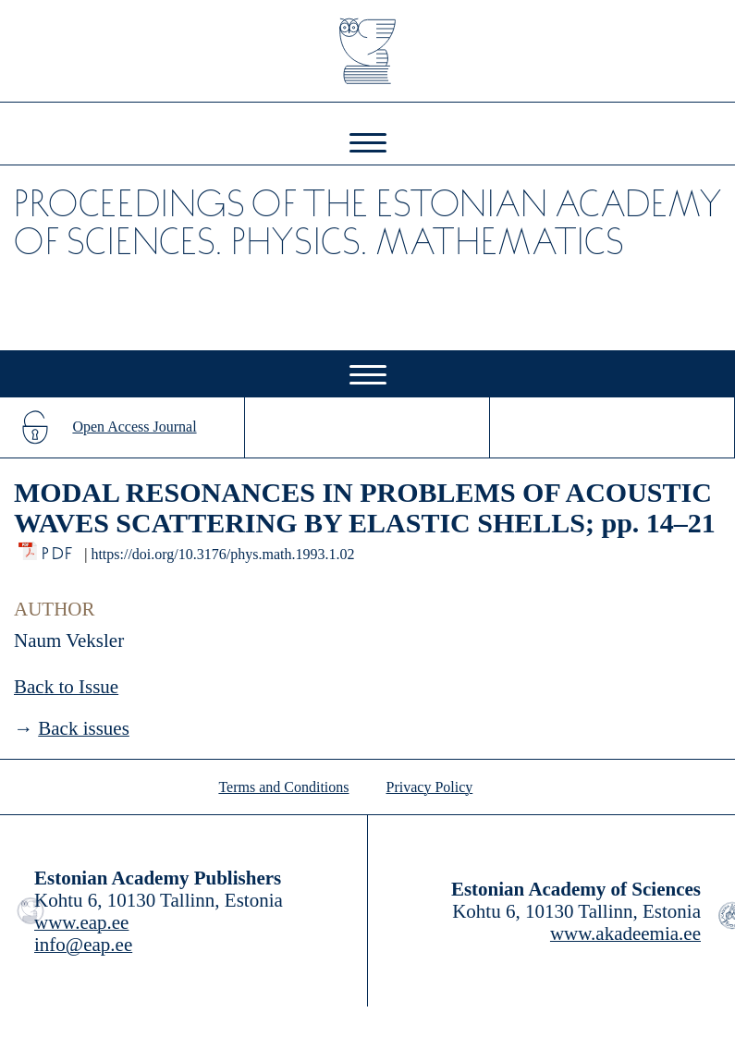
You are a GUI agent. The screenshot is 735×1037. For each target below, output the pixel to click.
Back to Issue (66, 687)
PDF (59, 548)
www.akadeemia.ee (625, 933)
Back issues (83, 728)
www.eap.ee (81, 922)
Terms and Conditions (283, 787)
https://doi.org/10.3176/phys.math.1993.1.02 (222, 554)
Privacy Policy (429, 787)
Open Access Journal (134, 426)
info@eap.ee (83, 944)
